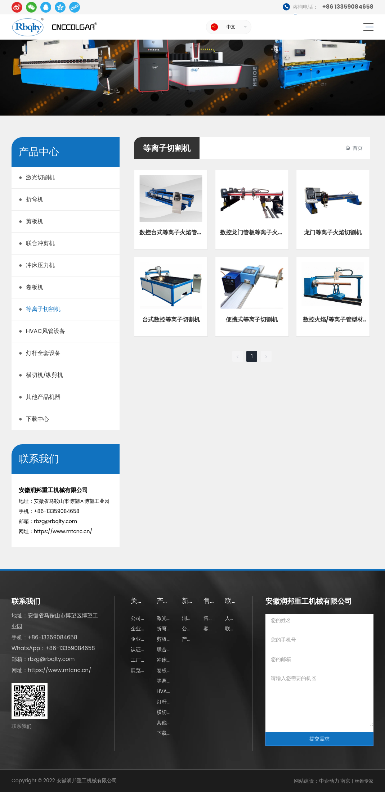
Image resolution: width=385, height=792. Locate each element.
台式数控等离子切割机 (171, 319)
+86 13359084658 (328, 7)
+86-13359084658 (57, 511)
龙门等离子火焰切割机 (333, 232)
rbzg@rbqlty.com (55, 521)
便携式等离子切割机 (252, 319)
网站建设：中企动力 (316, 780)
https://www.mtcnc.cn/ (63, 531)
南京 (345, 780)
